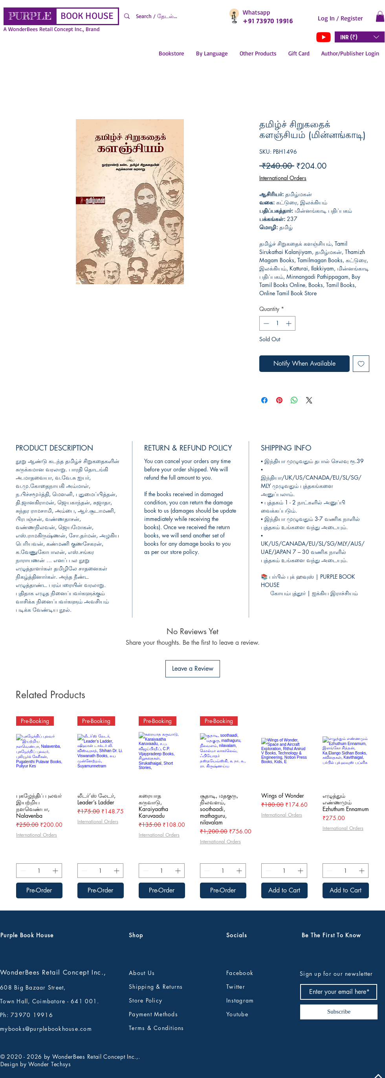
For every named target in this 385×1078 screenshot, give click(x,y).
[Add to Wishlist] (361, 363)
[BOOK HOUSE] (87, 16)
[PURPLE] (30, 16)
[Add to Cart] (284, 890)
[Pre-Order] (39, 890)
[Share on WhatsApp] (294, 400)
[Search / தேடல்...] (171, 16)
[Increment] (289, 323)
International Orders (282, 178)
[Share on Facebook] (264, 400)
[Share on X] (309, 400)
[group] (192, 807)
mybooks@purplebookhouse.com (46, 1028)
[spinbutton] (277, 323)
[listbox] (360, 36)
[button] (380, 16)
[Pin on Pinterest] (279, 400)
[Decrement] (265, 323)
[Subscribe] (339, 1012)
